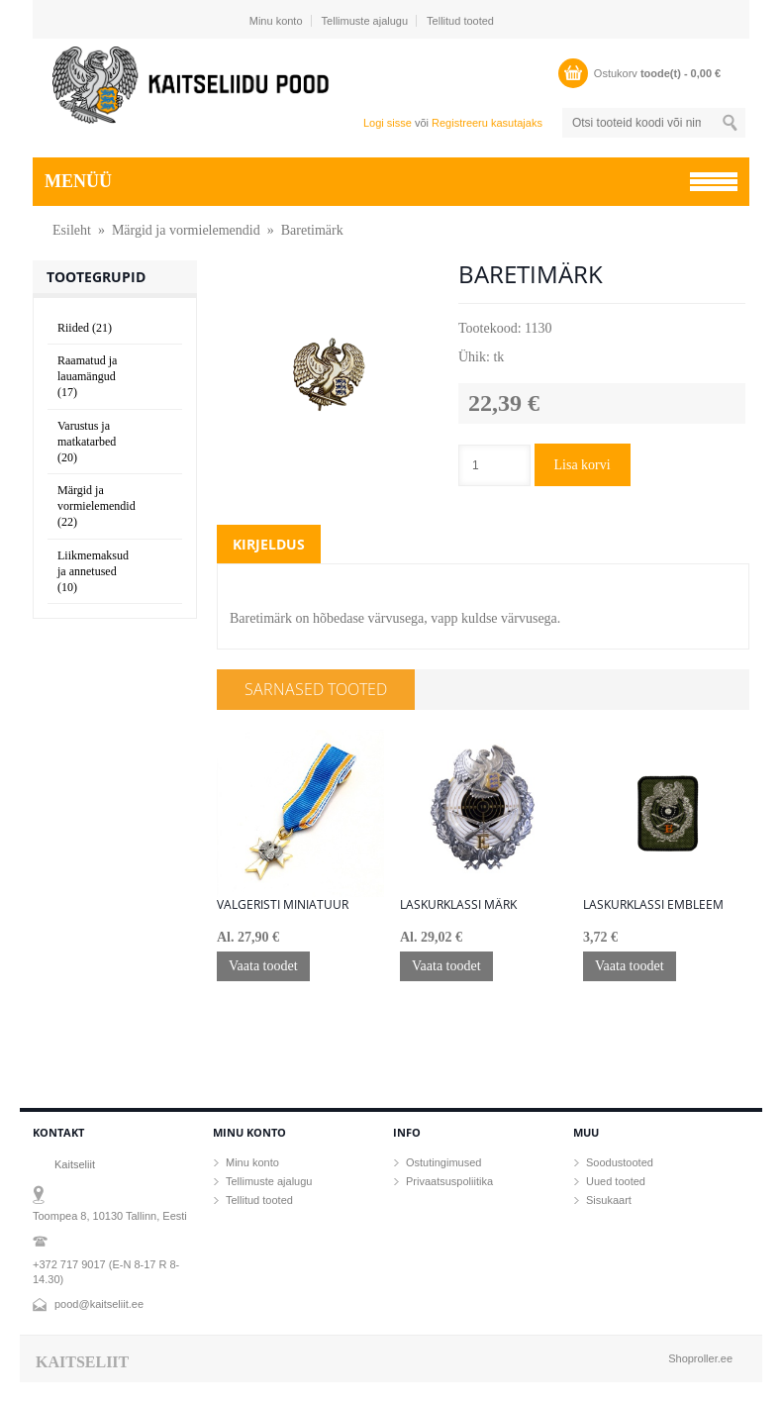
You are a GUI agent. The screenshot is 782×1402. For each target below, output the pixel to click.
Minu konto (276, 21)
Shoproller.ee (700, 1358)
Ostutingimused (443, 1162)
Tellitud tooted (460, 21)
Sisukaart (609, 1200)
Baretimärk (312, 230)
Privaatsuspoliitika (449, 1181)
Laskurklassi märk (458, 905)
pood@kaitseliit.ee (99, 1304)
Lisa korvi (582, 464)
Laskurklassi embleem (653, 905)
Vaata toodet (263, 965)
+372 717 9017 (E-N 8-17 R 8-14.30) (106, 1271)
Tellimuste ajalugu (365, 21)
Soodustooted (619, 1162)
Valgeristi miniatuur (282, 905)
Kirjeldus (269, 544)
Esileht (71, 230)
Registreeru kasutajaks (487, 123)
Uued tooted (615, 1181)
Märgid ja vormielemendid (186, 230)
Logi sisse (387, 123)
